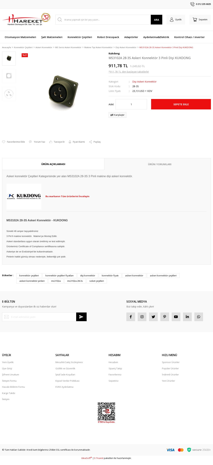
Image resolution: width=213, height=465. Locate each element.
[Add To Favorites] (13, 138)
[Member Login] (175, 19)
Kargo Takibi (8, 388)
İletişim (5, 395)
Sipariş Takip (115, 364)
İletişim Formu (9, 376)
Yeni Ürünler (168, 376)
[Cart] (200, 19)
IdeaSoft (86, 454)
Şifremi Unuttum (10, 370)
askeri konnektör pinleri (32, 276)
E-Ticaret (98, 454)
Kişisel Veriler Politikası (67, 376)
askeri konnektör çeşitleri (163, 271)
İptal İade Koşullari (65, 370)
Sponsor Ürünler (171, 358)
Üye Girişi (7, 364)
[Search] (108, 19)
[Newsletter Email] (44, 312)
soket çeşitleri (96, 276)
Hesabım (113, 358)
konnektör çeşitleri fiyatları (59, 271)
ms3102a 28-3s (75, 276)
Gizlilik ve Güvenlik (65, 364)
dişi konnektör (87, 271)
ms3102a (56, 276)
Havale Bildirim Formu (13, 382)
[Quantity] (131, 104)
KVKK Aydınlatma (64, 382)
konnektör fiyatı (110, 271)
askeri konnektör (134, 271)
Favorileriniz (115, 370)
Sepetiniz (114, 376)
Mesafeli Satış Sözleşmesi (69, 358)
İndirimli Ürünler (170, 370)
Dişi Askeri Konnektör (144, 82)
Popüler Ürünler (170, 364)
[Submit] (81, 312)
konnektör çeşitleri (29, 271)
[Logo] (26, 20)
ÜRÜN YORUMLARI (160, 160)
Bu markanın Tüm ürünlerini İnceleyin (67, 192)
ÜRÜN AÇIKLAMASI (53, 160)
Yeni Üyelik (8, 358)
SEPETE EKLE (181, 104)
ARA (156, 19)
